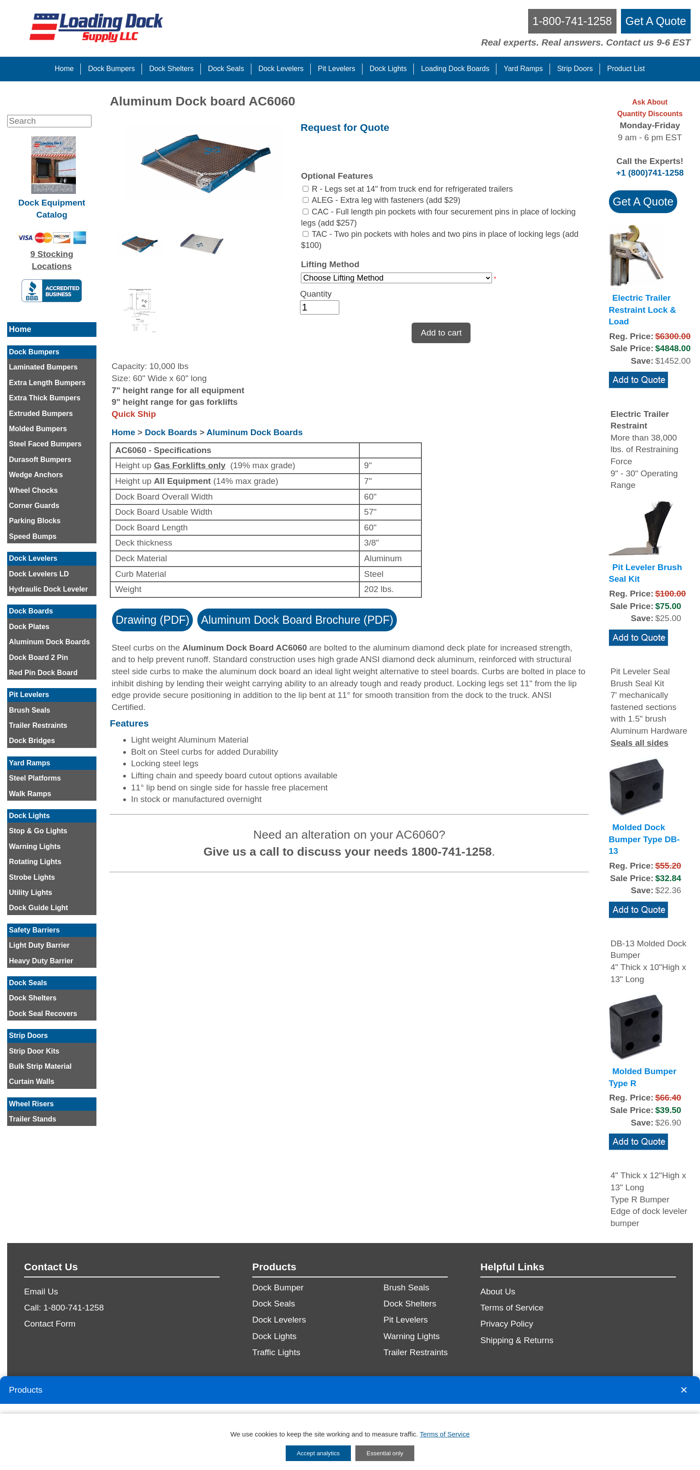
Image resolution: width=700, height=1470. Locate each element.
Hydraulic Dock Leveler (48, 589)
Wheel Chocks (33, 490)
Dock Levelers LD (39, 574)
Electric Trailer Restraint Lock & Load (642, 309)
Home (20, 329)
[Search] (49, 121)
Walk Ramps (30, 794)
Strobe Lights (32, 877)
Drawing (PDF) (152, 619)
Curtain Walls (31, 1081)
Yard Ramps (29, 763)
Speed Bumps (33, 536)
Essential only (385, 1453)
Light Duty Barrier (39, 945)
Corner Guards (34, 505)
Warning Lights (35, 846)
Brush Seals (29, 710)
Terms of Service (511, 1307)
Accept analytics (318, 1453)
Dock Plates (29, 626)
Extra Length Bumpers (47, 382)
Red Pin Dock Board (43, 672)
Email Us (41, 1291)
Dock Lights (29, 815)
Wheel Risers (31, 1104)
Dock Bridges (32, 740)
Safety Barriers (34, 930)
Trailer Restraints (38, 725)
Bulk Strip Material (40, 1066)
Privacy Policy (506, 1323)
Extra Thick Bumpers (44, 398)
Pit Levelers (29, 694)
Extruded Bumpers (41, 413)
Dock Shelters (33, 998)
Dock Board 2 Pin (38, 657)
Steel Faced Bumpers (45, 444)
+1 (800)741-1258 (650, 172)
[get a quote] (655, 21)
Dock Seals (28, 983)
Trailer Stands (32, 1119)
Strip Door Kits (34, 1051)
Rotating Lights (35, 861)
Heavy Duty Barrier (41, 961)
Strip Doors (28, 1035)
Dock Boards (31, 611)
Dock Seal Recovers (43, 1013)
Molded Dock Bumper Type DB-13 (643, 839)
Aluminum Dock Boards (49, 642)
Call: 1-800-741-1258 (64, 1307)
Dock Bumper (278, 1287)
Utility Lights (30, 892)
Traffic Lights (276, 1352)
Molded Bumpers (38, 429)
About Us (497, 1291)
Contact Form (49, 1323)
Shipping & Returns (517, 1340)
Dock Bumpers (34, 352)
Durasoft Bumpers (40, 459)
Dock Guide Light (38, 907)
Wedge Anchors (36, 475)
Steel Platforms (35, 778)
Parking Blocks (35, 521)
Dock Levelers (33, 558)
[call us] (572, 21)
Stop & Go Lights (38, 831)
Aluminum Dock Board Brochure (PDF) (297, 619)
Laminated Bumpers (43, 367)
